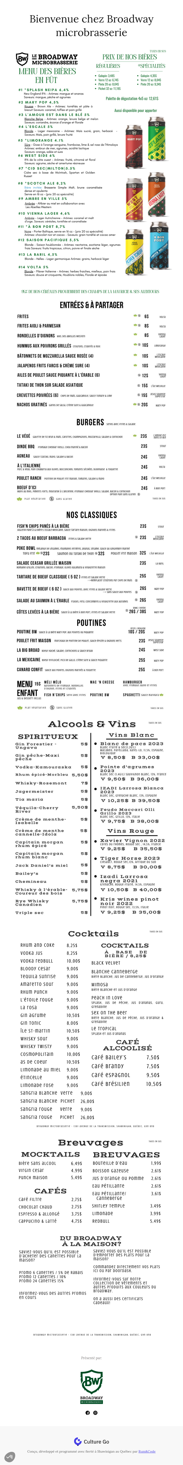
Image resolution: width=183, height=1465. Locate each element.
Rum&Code (147, 1451)
